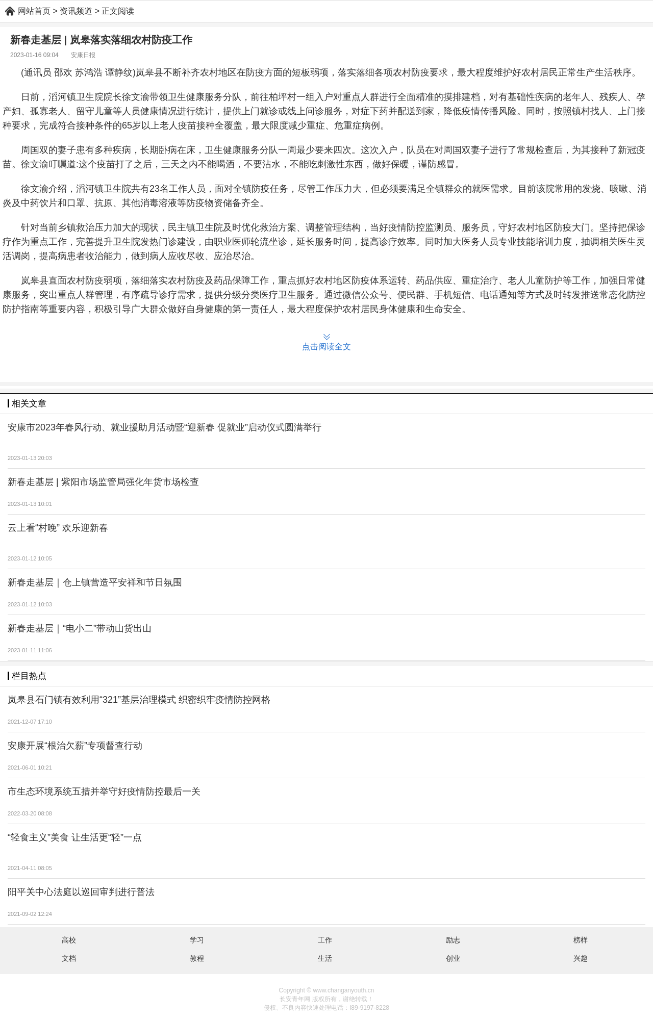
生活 (325, 958)
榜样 (580, 940)
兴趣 (580, 958)
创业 (453, 958)
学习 (197, 940)
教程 (197, 958)
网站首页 (34, 11)
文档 (69, 958)
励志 (453, 940)
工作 (325, 940)
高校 (69, 940)
